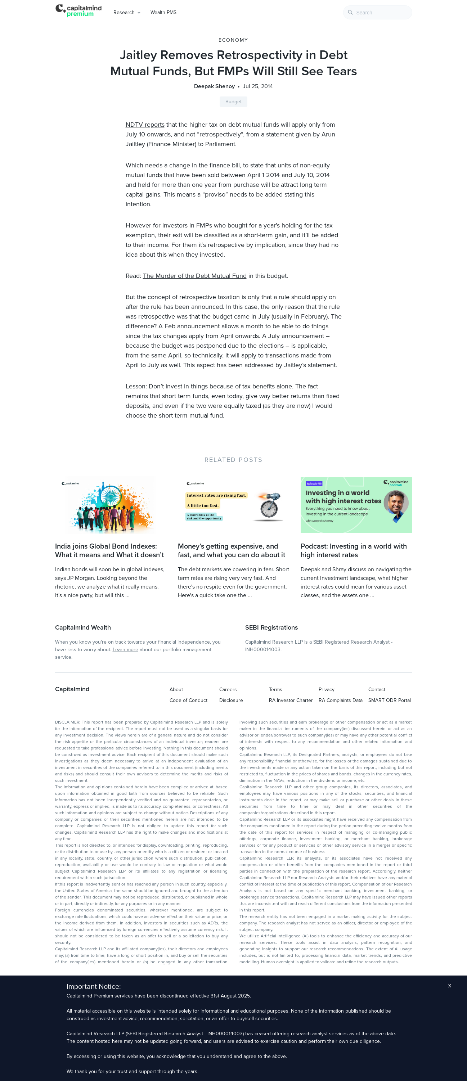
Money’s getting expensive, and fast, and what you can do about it (231, 550)
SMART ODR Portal (389, 700)
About (176, 689)
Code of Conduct (188, 700)
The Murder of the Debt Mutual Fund (195, 276)
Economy (233, 40)
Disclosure (231, 700)
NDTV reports (145, 125)
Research (124, 12)
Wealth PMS (163, 12)
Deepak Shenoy (214, 86)
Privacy (326, 689)
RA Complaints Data (341, 700)
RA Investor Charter (291, 700)
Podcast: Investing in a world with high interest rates (354, 550)
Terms (275, 689)
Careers (228, 689)
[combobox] (377, 12)
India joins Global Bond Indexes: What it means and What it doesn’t (109, 550)
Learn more (125, 650)
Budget (233, 102)
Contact (376, 689)
